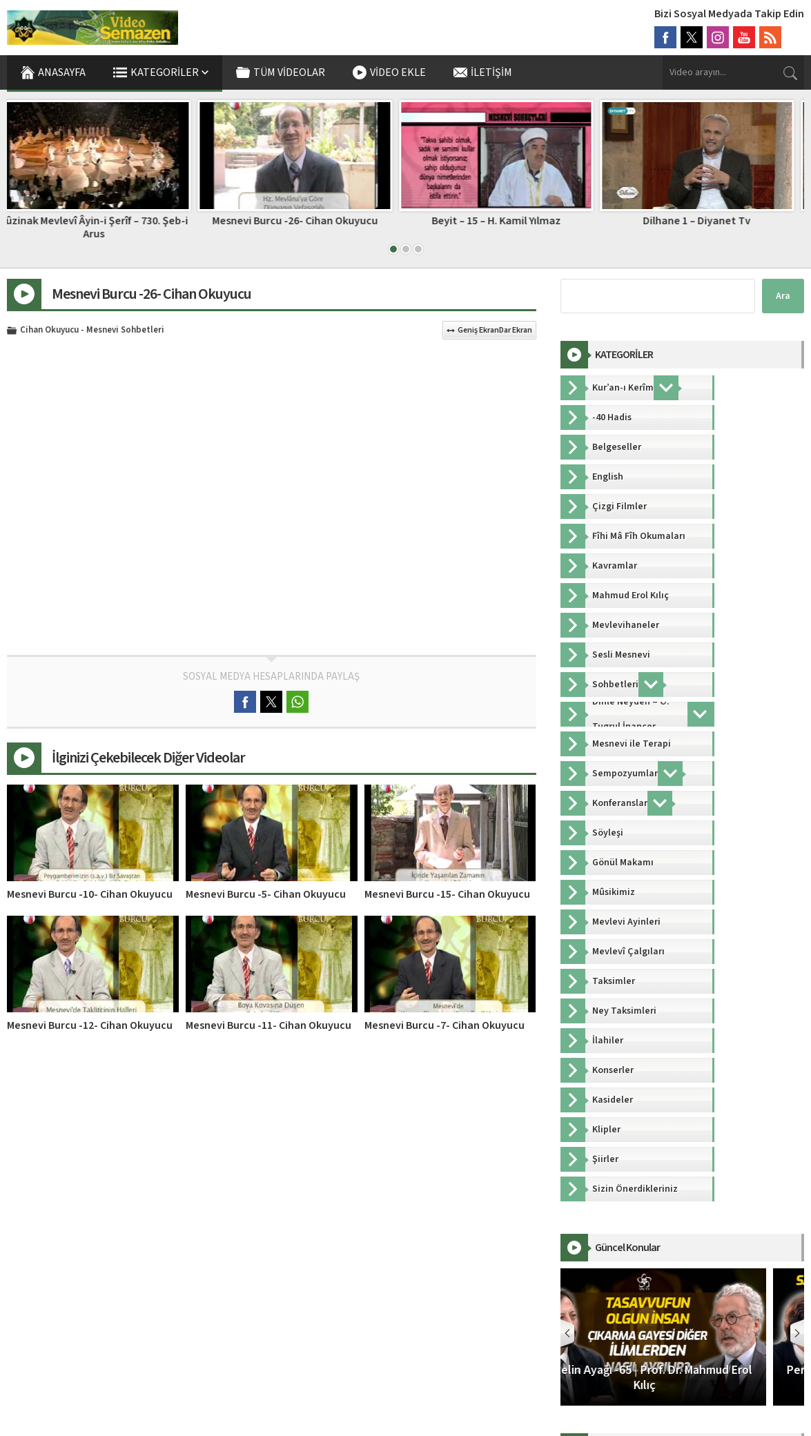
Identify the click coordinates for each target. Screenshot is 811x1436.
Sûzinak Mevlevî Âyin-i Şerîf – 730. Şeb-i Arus (104, 227)
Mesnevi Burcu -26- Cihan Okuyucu (305, 220)
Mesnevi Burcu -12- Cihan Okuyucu (90, 1025)
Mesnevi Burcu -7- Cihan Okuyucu (444, 1025)
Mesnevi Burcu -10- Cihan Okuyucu (90, 894)
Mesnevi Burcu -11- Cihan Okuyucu (268, 1025)
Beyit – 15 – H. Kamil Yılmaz (506, 220)
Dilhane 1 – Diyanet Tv (707, 220)
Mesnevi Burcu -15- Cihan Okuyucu (447, 894)
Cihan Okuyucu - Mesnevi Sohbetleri (92, 330)
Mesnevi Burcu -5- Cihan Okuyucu (266, 894)
